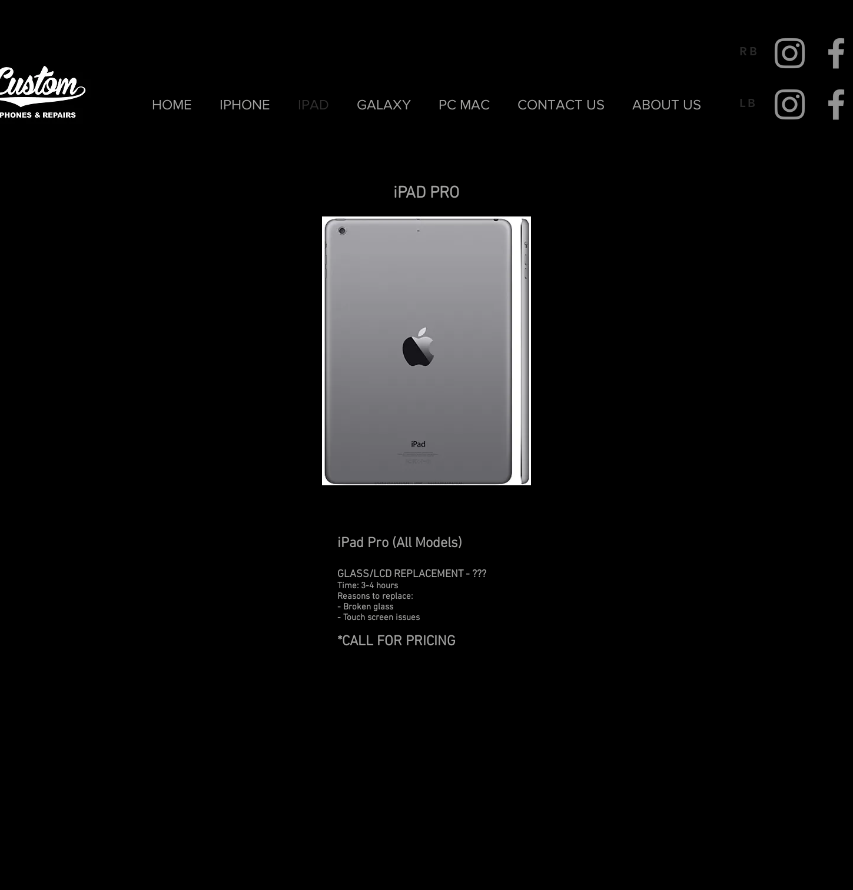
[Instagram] (789, 53)
